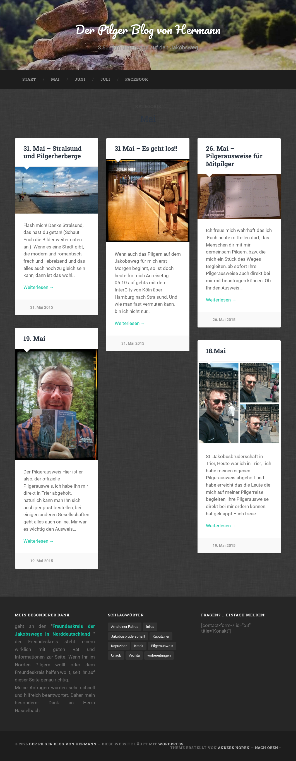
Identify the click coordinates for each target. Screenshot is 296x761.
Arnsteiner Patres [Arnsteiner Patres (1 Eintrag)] (126, 627)
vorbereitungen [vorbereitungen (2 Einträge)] (163, 656)
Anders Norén (234, 748)
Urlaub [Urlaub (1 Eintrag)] (116, 656)
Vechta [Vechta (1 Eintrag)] (136, 656)
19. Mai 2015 (41, 561)
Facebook (136, 79)
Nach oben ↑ (268, 748)
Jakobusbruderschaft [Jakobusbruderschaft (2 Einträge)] (130, 637)
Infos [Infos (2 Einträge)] (153, 627)
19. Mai (34, 339)
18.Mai (216, 351)
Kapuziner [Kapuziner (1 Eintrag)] (120, 646)
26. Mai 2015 (224, 320)
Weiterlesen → (38, 288)
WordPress (171, 744)
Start (29, 79)
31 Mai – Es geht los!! (146, 149)
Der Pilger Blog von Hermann (148, 29)
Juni (80, 79)
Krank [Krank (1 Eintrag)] (141, 646)
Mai (55, 79)
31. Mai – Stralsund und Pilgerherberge (52, 153)
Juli (105, 79)
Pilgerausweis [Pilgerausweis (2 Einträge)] (166, 646)
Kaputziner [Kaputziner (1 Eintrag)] (165, 637)
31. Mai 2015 (41, 308)
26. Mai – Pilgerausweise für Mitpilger (234, 156)
